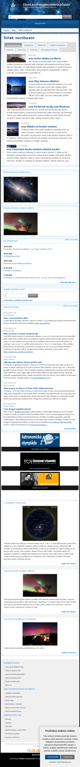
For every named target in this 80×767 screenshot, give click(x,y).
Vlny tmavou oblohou (46, 81)
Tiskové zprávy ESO (13, 678)
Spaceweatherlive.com (42, 378)
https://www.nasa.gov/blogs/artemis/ (18, 352)
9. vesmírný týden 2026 (15, 503)
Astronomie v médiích (13, 704)
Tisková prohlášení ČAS (14, 667)
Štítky (14, 30)
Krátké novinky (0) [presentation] (57, 45)
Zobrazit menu (40, 23)
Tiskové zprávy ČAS (13, 670)
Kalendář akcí (11, 241)
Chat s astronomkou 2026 (16, 318)
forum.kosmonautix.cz (38, 425)
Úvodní (6, 30)
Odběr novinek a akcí (14, 289)
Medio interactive (27, 758)
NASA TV (8, 685)
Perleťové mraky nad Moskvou (52, 106)
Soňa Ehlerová (9, 315)
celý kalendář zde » (68, 282)
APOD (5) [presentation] (22, 49)
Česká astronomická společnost (23, 744)
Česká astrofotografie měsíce (19, 208)
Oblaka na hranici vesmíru (42, 126)
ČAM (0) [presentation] (33, 49)
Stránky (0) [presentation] (28, 45)
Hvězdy (8, 719)
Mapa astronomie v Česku (15, 707)
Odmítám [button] (67, 757)
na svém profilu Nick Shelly (61, 422)
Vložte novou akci (71, 239)
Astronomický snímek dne (17, 172)
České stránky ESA (12, 681)
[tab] (13, 45)
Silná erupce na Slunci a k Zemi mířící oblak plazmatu (28, 388)
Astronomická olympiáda (15, 674)
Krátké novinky (11, 307)
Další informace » (69, 563)
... (40, 73)
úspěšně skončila (21, 412)
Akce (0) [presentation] (10, 49)
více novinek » (70, 428)
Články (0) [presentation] (42, 45)
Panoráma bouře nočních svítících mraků (36, 149)
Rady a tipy (9, 700)
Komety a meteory (12, 737)
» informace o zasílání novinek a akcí (18, 300)
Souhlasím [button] (53, 757)
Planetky (8, 726)
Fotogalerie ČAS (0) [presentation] (49, 49)
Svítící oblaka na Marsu (47, 58)
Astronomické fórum (13, 711)
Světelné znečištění (12, 693)
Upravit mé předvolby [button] (60, 762)
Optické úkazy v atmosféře (15, 730)
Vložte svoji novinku (70, 306)
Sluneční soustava (12, 733)
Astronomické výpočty (13, 697)
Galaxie (8, 723)
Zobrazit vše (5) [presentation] (13, 45)
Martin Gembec (9, 331)
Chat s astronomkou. (42, 323)
